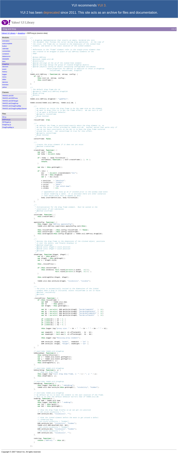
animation (5, 41)
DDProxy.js (6, 119)
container (5, 54)
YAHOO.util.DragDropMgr (11, 106)
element (5, 66)
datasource (6, 56)
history (4, 72)
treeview (5, 84)
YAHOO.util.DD (8, 95)
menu (4, 77)
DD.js (4, 117)
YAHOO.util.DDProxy (10, 98)
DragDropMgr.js (8, 127)
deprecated (51, 12)
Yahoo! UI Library (8, 33)
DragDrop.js (6, 124)
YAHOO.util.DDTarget (10, 101)
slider (4, 79)
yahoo (4, 87)
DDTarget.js (6, 122)
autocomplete (7, 43)
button (4, 46)
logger (4, 74)
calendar (5, 48)
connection (6, 51)
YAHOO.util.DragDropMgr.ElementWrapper (18, 108)
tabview (5, 82)
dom (4, 61)
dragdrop (21, 33)
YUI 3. (101, 5)
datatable (5, 59)
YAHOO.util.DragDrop (10, 103)
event (4, 69)
